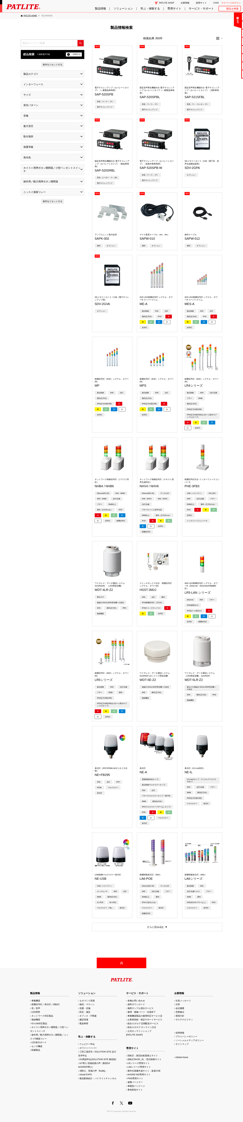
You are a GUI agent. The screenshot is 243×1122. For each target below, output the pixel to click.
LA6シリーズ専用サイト (139, 1067)
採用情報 (180, 1033)
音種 (25, 115)
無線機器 (35, 1019)
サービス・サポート (201, 8)
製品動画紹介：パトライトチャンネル (98, 1078)
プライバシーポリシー (186, 1036)
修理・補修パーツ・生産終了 (142, 1012)
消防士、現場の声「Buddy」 (93, 1071)
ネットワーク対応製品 (42, 1016)
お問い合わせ (231, 16)
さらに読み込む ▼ (157, 927)
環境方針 (180, 1016)
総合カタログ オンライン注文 (142, 1027)
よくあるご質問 (231, 25)
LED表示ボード (38, 1042)
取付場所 (28, 136)
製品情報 (100, 8)
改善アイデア (231, 74)
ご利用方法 (74, 54)
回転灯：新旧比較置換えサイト (143, 1055)
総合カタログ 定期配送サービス (143, 1023)
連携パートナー (135, 1082)
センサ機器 (36, 1046)
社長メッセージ (183, 1000)
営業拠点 (180, 1012)
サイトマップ (182, 1044)
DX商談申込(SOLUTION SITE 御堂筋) (98, 1059)
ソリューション (123, 8)
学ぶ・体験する (150, 8)
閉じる (215, 17)
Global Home (182, 1057)
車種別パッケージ (136, 1086)
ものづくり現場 (87, 1000)
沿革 (178, 1004)
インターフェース (33, 84)
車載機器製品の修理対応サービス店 (145, 1016)
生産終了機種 (231, 57)
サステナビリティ (184, 1019)
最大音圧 (28, 126)
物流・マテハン (87, 1004)
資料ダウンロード (136, 1004)
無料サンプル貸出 (230, 33)
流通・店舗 (85, 1008)
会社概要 (180, 1008)
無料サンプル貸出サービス (141, 1008)
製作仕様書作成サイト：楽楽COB (144, 1071)
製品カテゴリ (30, 74)
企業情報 (185, 3)
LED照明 (35, 1012)
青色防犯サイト (135, 1089)
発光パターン (30, 105)
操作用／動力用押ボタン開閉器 (40, 181)
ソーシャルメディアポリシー (190, 1040)
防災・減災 (85, 1012)
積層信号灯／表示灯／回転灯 (45, 1004)
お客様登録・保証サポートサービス (145, 1019)
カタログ (230, 41)
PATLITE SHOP (166, 3)
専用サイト (174, 8)
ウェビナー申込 (87, 1044)
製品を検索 (232, 8)
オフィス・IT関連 (88, 1016)
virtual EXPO (86, 1074)
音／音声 (35, 1008)
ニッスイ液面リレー (34, 192)
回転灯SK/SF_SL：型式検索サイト (144, 1059)
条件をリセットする (52, 64)
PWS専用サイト (135, 1078)
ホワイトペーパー (88, 1048)
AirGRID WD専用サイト (138, 1074)
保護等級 (28, 147)
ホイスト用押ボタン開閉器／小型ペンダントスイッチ (51, 169)
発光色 (27, 157)
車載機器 (35, 1000)
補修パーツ (231, 66)
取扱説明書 (231, 49)
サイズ (27, 94)
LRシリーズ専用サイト (139, 1063)
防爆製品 (35, 1050)
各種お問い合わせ (136, 1000)
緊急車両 (84, 1023)
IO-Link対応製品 (39, 1023)
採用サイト (201, 3)
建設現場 (84, 1019)
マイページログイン (231, 3)
